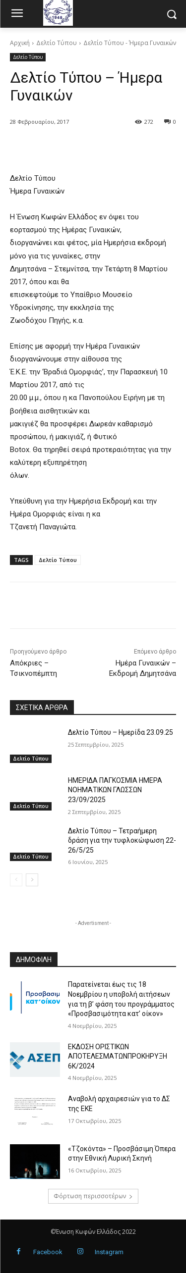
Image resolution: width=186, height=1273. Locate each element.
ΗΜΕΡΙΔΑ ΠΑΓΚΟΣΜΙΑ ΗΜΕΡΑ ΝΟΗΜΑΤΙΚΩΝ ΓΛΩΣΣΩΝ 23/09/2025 (115, 790)
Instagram (109, 1252)
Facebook (47, 1252)
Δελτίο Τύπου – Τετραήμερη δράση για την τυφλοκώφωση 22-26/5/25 (122, 840)
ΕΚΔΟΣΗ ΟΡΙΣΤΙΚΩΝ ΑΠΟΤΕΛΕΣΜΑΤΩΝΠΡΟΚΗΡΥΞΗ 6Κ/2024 (117, 1056)
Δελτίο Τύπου (56, 43)
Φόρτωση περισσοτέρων (93, 1196)
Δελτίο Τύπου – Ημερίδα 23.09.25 (120, 732)
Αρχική (20, 43)
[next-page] (32, 879)
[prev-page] (16, 879)
